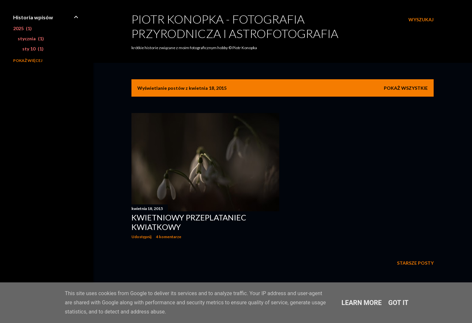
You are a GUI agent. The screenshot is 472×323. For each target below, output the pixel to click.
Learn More (362, 303)
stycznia (31, 38)
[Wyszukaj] (421, 20)
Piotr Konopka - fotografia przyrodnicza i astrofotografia (234, 26)
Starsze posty (415, 263)
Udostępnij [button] (141, 236)
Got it (398, 303)
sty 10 (33, 48)
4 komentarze (168, 236)
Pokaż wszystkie (406, 88)
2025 (22, 28)
